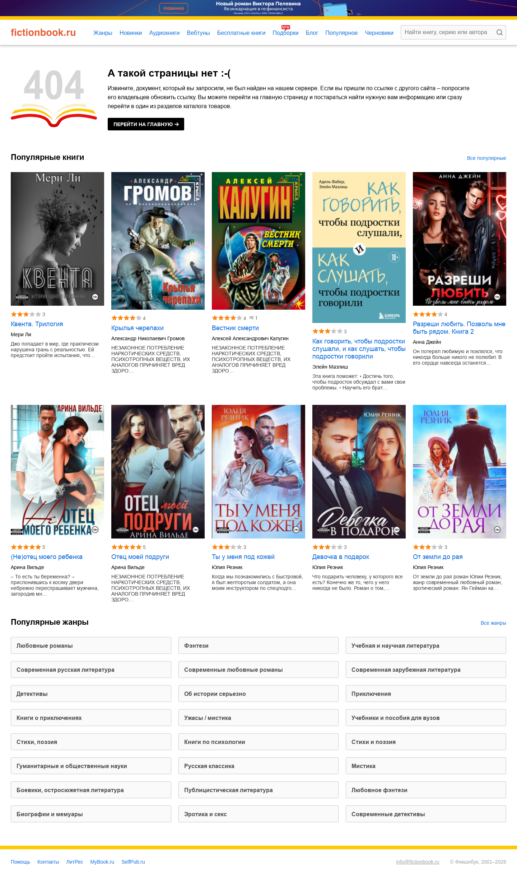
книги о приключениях (49, 718)
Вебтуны (198, 33)
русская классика (209, 766)
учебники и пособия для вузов (395, 718)
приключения (371, 694)
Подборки (285, 33)
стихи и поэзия (373, 742)
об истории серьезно (215, 694)
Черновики (379, 33)
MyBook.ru (102, 862)
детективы (32, 694)
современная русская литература (66, 670)
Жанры (102, 33)
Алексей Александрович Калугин (250, 338)
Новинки (131, 33)
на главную (143, 124)
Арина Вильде (27, 567)
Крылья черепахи (137, 328)
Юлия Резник (227, 567)
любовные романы (45, 646)
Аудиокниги (164, 33)
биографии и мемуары (50, 814)
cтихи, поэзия (37, 742)
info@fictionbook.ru (417, 862)
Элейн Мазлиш (330, 367)
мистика (363, 766)
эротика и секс (205, 814)
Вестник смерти (235, 328)
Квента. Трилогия (37, 324)
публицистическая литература (228, 790)
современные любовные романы (233, 670)
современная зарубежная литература (406, 670)
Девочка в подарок (340, 556)
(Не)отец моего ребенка (47, 556)
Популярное (341, 33)
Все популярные (486, 158)
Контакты (48, 862)
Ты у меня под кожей (243, 556)
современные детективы (388, 814)
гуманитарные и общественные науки (72, 766)
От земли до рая (438, 556)
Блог (312, 33)
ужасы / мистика (207, 718)
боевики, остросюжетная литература (70, 790)
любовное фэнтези (379, 790)
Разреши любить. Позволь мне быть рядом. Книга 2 (459, 327)
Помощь (20, 862)
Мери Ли (21, 334)
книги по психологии (214, 742)
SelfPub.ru (133, 862)
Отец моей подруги (140, 556)
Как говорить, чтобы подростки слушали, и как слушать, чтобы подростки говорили (359, 349)
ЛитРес (74, 862)
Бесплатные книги (241, 33)
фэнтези (196, 646)
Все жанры (493, 623)
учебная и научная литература (395, 646)
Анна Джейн (427, 342)
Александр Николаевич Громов (148, 338)
